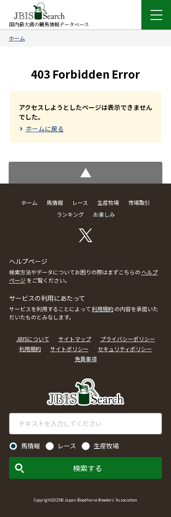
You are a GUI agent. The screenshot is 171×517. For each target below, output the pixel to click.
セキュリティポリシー (125, 349)
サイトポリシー (69, 349)
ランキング (70, 214)
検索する (87, 467)
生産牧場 (108, 202)
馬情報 (55, 202)
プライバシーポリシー (127, 339)
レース (80, 202)
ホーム (17, 38)
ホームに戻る (45, 128)
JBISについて (32, 339)
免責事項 (86, 359)
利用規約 (103, 309)
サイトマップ (74, 339)
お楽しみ (104, 214)
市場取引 (139, 202)
